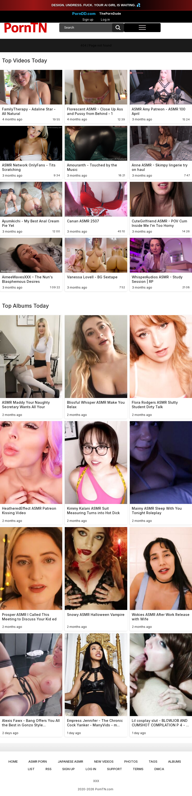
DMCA (159, 769)
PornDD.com (84, 13)
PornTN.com (104, 789)
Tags (153, 761)
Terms (138, 769)
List (31, 769)
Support (114, 769)
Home (13, 761)
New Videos (104, 761)
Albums (174, 761)
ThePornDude (110, 13)
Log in (105, 19)
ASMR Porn (37, 761)
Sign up (87, 19)
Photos (131, 761)
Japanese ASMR (70, 761)
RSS (49, 769)
